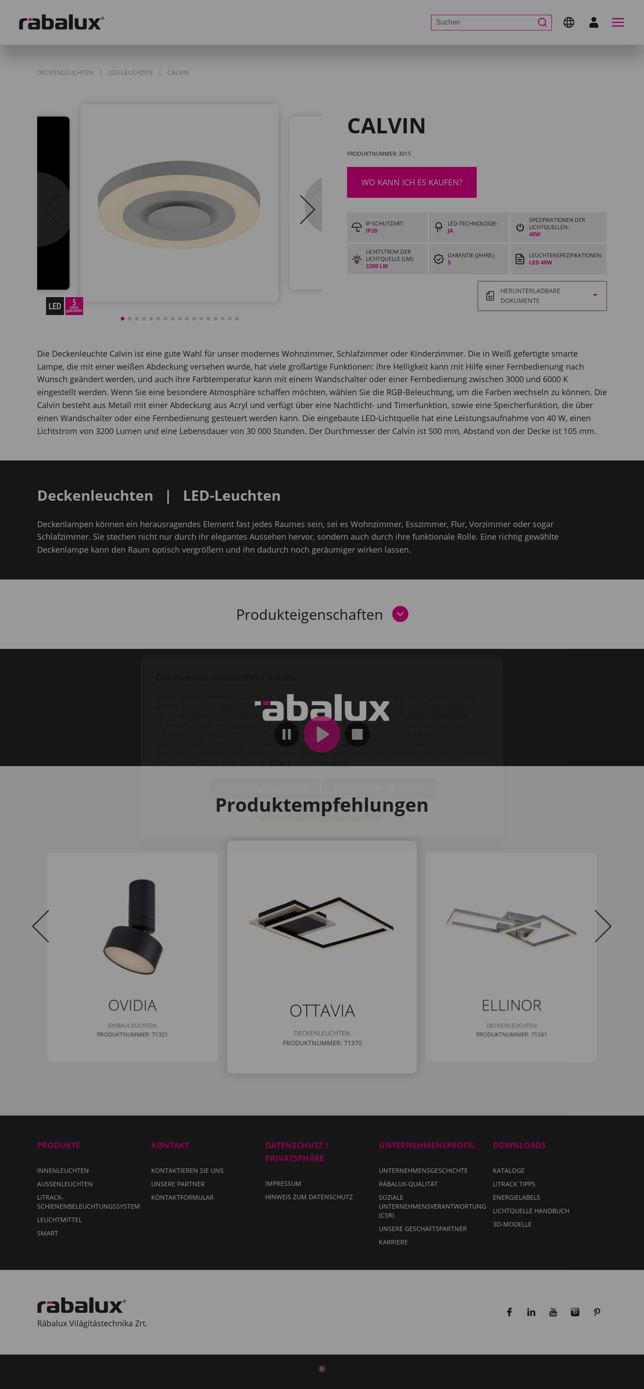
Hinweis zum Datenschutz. (309, 711)
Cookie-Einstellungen (264, 737)
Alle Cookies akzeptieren (322, 760)
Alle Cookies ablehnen (378, 737)
